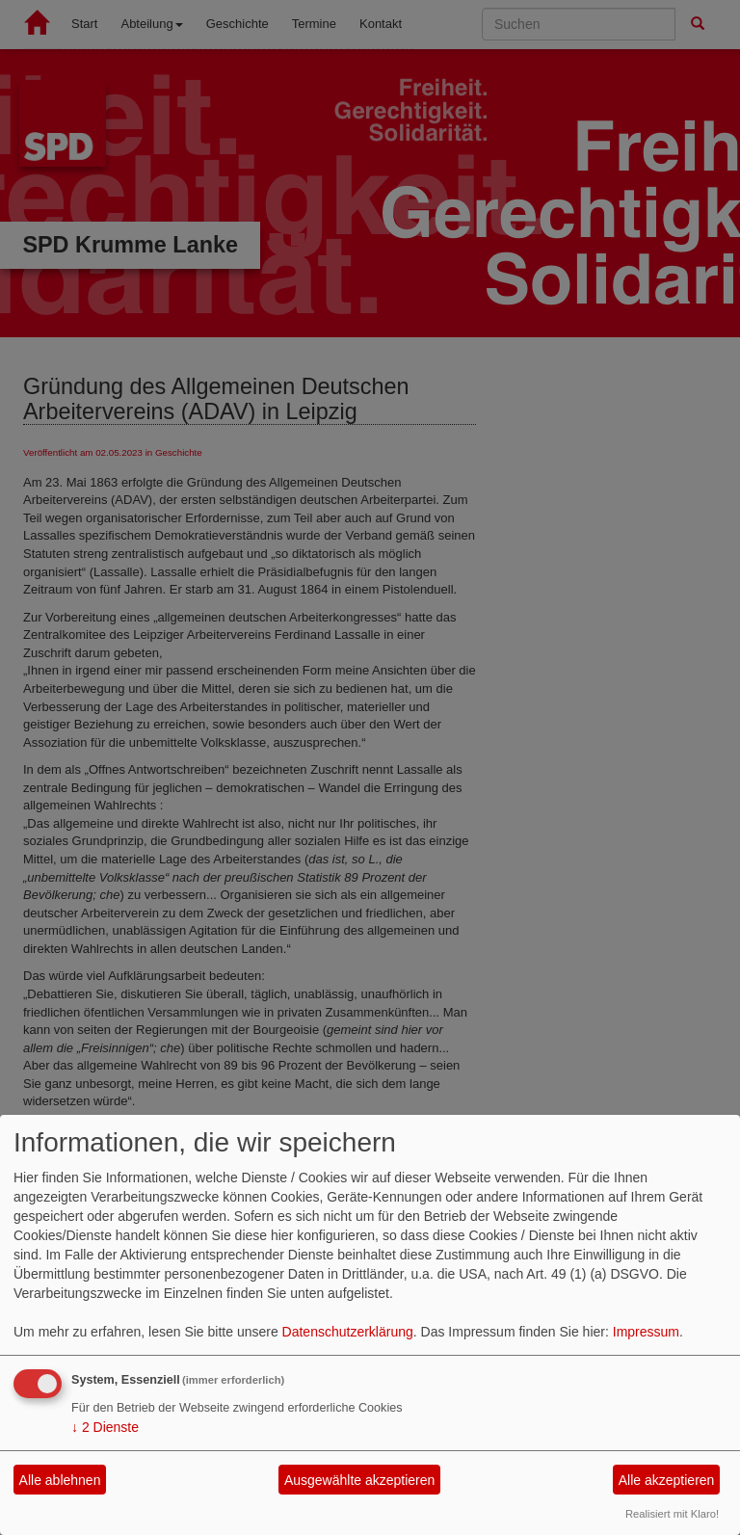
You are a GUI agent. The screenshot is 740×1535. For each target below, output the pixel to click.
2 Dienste (105, 1427)
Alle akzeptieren (667, 1480)
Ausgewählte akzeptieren (359, 1480)
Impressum (646, 1331)
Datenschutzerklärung (347, 1331)
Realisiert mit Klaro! (672, 1514)
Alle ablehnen (60, 1480)
